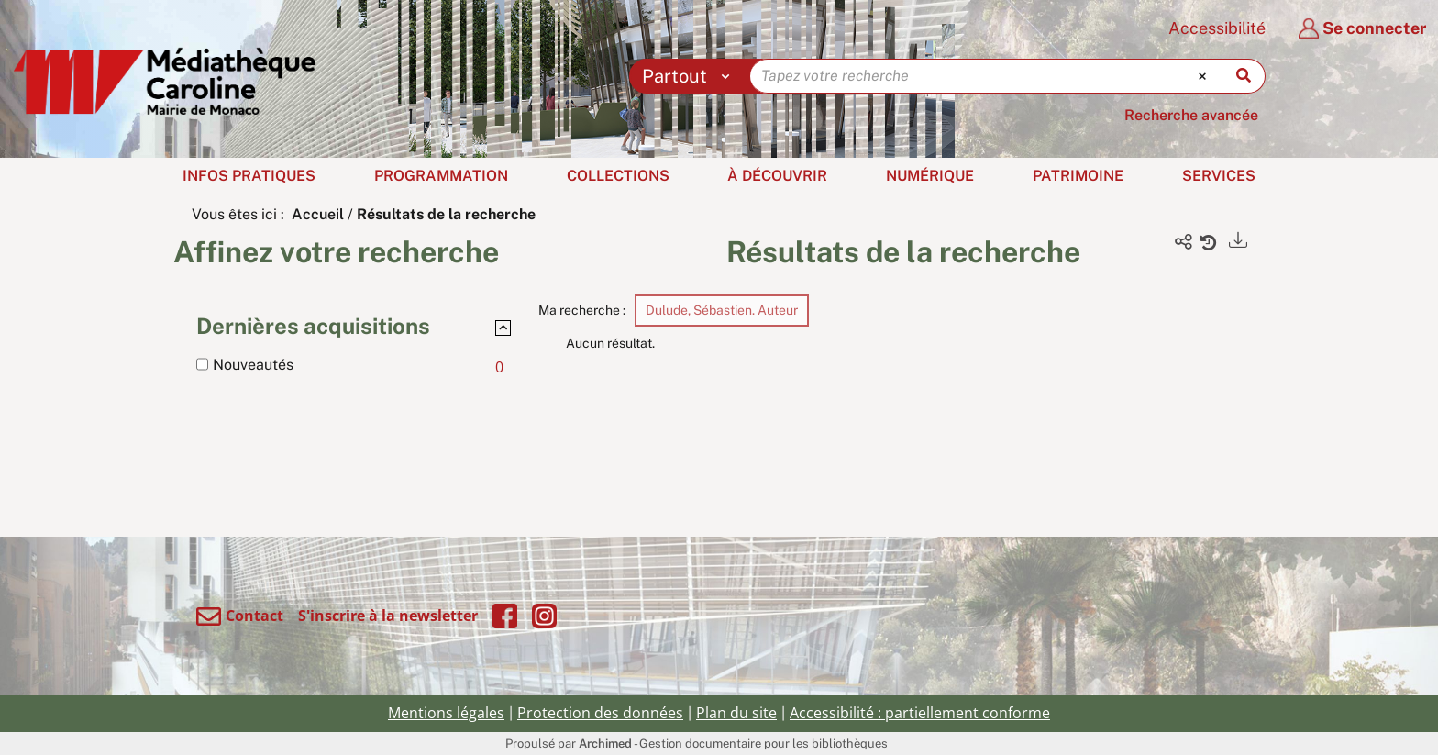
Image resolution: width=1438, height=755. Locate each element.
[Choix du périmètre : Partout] (690, 76)
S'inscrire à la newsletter (388, 615)
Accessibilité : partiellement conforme (920, 713)
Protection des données (600, 713)
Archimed (605, 743)
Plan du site (736, 713)
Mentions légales (446, 713)
